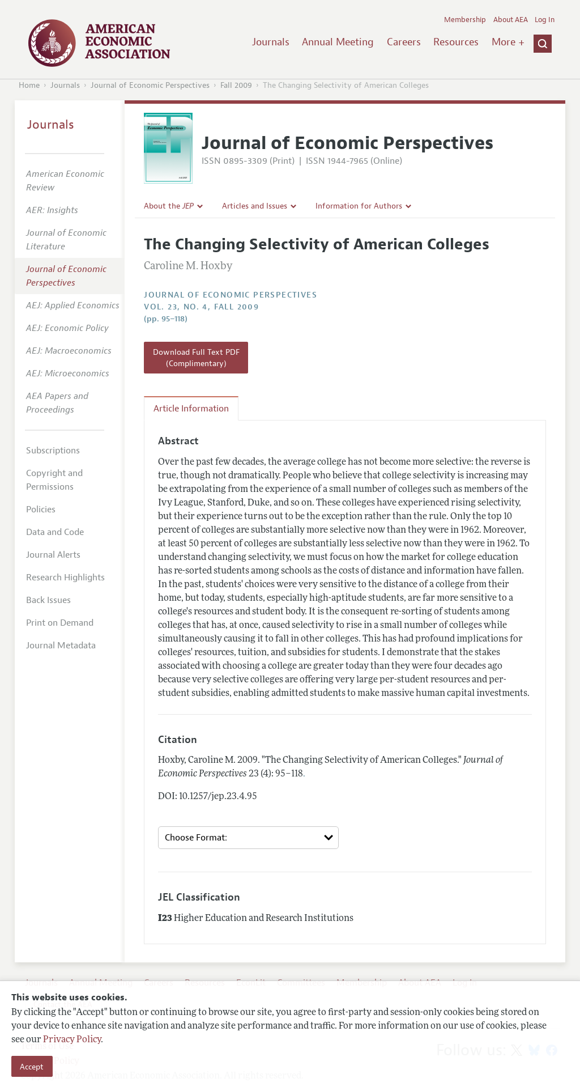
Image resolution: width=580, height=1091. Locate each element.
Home (29, 85)
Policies (41, 509)
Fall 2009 (236, 85)
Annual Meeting (338, 42)
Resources (456, 42)
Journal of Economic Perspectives (150, 85)
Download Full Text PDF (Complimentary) (196, 357)
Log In (545, 19)
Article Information (191, 408)
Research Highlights (65, 577)
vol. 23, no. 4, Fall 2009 (201, 307)
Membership (465, 19)
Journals (270, 42)
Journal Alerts (53, 555)
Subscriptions (53, 450)
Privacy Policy (72, 1040)
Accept (32, 1067)
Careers (404, 42)
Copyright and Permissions (54, 480)
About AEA (510, 19)
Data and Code (55, 532)
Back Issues (48, 600)
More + (508, 42)
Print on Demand (59, 623)
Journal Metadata (61, 645)
